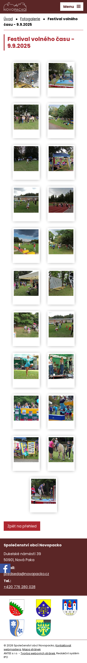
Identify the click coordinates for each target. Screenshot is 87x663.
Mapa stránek (31, 649)
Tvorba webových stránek (38, 653)
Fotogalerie (30, 18)
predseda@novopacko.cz (26, 573)
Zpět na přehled (21, 526)
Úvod (8, 18)
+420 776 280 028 (19, 586)
